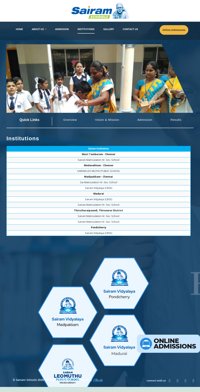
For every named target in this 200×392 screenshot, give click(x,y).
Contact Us (130, 29)
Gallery (108, 29)
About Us (38, 29)
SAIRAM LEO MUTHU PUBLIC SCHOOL (98, 171)
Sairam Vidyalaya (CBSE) (98, 188)
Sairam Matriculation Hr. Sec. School (98, 160)
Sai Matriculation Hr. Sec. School (98, 182)
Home (19, 29)
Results (176, 119)
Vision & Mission (107, 119)
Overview (70, 119)
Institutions (86, 29)
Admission (62, 29)
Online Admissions (173, 30)
